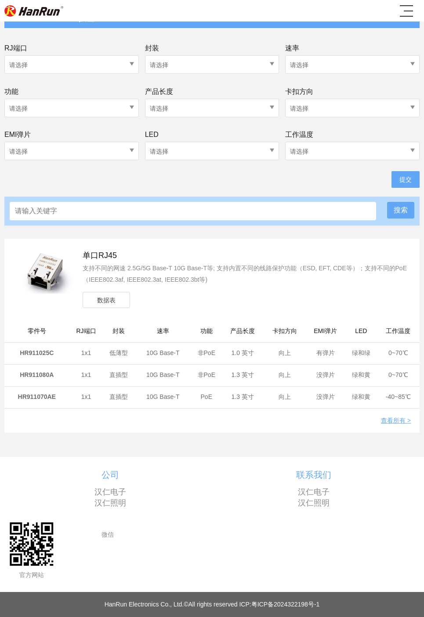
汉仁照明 (110, 503)
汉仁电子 (110, 492)
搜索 (401, 210)
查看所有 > (396, 420)
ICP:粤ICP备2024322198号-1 (279, 604)
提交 (405, 179)
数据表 (106, 300)
